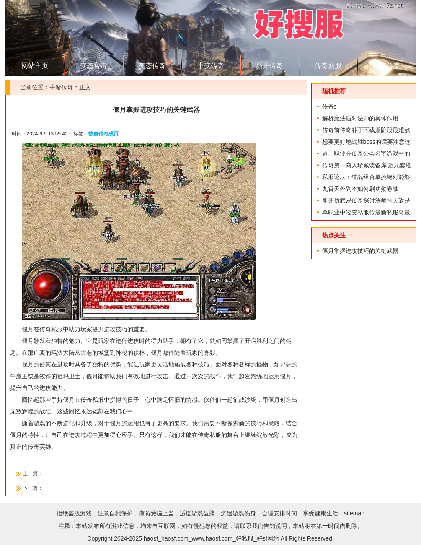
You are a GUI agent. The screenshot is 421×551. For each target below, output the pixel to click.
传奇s (329, 106)
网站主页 (34, 65)
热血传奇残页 (103, 134)
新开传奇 (269, 65)
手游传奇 (61, 87)
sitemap (354, 513)
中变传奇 (210, 65)
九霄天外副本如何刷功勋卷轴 (360, 188)
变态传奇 (152, 65)
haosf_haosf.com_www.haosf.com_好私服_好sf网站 (211, 538)
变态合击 (93, 65)
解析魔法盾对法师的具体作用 (360, 118)
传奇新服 (328, 65)
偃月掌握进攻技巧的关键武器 (360, 250)
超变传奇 (386, 65)
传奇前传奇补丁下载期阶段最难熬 (366, 130)
